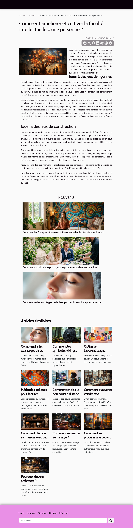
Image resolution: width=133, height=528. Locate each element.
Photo (21, 513)
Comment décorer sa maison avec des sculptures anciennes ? (34, 439)
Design (53, 513)
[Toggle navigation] (7, 4)
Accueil (22, 15)
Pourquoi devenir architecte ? (32, 479)
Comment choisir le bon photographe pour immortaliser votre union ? (61, 267)
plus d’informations (30, 95)
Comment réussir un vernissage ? (66, 435)
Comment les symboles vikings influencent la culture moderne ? (66, 352)
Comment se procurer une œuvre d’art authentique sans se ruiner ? (97, 439)
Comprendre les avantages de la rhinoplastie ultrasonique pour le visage (62, 302)
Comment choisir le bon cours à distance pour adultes (66, 394)
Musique (42, 513)
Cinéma (31, 513)
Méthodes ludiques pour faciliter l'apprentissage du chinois (34, 396)
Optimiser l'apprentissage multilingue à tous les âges (98, 352)
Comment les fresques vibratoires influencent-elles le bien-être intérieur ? (63, 232)
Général (32, 15)
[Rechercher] (63, 520)
